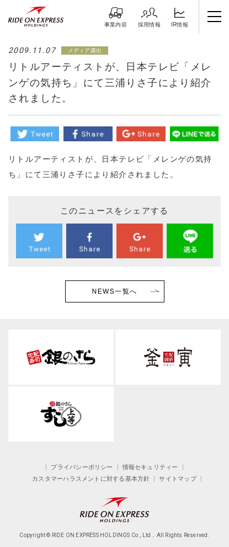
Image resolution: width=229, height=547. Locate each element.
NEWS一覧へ (114, 291)
